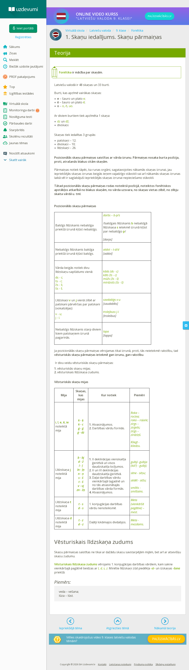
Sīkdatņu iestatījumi (166, 664)
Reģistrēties (23, 37)
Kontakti (102, 664)
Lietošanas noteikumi (120, 664)
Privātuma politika (143, 664)
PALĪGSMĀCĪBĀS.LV (165, 16)
